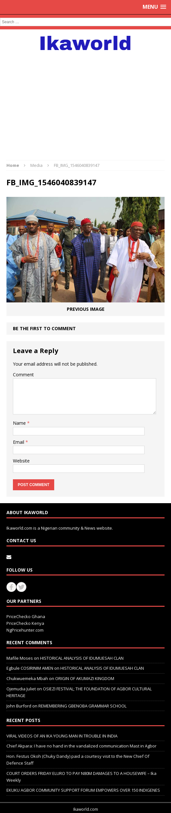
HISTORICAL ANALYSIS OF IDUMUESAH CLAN (82, 658)
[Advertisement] (85, 102)
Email (19, 442)
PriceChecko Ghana (25, 616)
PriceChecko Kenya (25, 623)
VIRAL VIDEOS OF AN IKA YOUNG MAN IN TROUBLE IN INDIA (61, 736)
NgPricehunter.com (25, 630)
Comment (23, 374)
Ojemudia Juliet (21, 689)
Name (20, 423)
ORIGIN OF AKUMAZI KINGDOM (84, 678)
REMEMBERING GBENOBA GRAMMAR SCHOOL (82, 706)
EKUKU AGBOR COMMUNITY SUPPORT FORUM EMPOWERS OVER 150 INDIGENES (83, 790)
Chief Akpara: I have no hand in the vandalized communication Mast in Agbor (81, 746)
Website (21, 461)
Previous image (86, 309)
